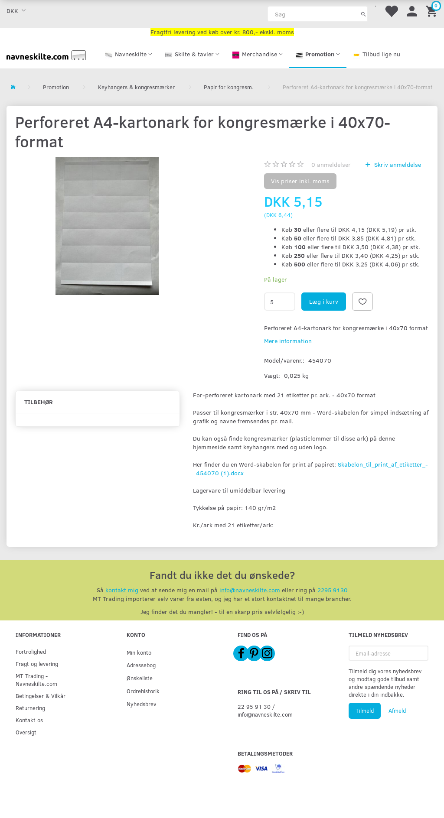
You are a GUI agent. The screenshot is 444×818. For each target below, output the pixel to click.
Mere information (288, 341)
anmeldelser (331, 164)
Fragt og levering (37, 663)
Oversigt (26, 732)
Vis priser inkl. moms (300, 181)
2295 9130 (332, 590)
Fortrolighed (31, 651)
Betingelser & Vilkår (40, 695)
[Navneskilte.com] (46, 54)
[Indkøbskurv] (432, 10)
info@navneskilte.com (249, 590)
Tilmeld (365, 710)
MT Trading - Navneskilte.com (36, 679)
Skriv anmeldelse (396, 164)
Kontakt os (29, 720)
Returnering (30, 707)
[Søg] (363, 14)
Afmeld (397, 710)
